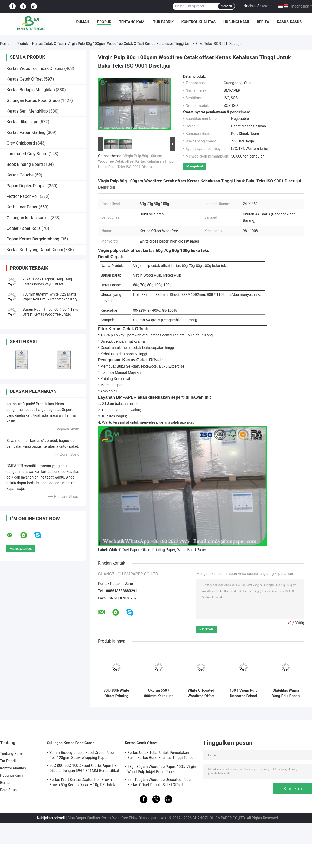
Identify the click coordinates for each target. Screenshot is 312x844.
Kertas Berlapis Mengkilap (30, 89)
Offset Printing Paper (158, 550)
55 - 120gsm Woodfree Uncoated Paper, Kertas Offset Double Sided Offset (159, 782)
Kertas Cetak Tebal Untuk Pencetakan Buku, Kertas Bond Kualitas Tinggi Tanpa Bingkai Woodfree (160, 755)
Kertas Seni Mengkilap (27, 111)
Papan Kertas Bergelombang (32, 239)
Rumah (82, 22)
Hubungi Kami (236, 22)
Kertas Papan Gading (26, 132)
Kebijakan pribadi (51, 818)
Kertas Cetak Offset (48, 44)
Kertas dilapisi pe (22, 121)
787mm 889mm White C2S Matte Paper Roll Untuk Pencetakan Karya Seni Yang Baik (51, 299)
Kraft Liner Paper (21, 207)
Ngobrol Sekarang (258, 6)
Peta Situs (8, 790)
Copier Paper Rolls (23, 228)
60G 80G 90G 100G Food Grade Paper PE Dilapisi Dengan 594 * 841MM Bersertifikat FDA (84, 768)
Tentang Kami (132, 22)
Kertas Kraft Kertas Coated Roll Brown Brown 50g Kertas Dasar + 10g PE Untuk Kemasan (82, 782)
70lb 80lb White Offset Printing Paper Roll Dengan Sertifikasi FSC (116, 693)
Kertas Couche (20, 175)
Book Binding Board (24, 164)
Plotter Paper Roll (22, 196)
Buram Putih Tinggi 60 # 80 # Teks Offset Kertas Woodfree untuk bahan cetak (50, 314)
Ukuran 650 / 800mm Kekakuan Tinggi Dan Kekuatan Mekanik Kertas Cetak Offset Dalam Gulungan (159, 693)
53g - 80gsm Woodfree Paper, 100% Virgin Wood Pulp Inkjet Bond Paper (161, 769)
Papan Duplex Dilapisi (26, 185)
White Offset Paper (124, 550)
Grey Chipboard (20, 143)
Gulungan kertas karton (28, 217)
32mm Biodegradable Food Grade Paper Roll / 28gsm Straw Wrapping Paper (82, 755)
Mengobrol (194, 166)
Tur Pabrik (163, 22)
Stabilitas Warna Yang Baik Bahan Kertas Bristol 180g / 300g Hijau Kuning (285, 693)
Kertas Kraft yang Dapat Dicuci (34, 249)
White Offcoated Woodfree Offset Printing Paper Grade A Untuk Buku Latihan (201, 693)
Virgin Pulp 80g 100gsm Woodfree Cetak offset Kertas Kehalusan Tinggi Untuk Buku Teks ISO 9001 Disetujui (136, 161)
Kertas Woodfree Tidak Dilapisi (34, 68)
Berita (263, 22)
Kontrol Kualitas (198, 22)
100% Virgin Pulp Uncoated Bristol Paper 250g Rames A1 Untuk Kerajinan (243, 693)
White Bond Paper (191, 550)
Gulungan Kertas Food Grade (33, 100)
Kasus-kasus (289, 22)
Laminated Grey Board (27, 153)
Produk (104, 22)
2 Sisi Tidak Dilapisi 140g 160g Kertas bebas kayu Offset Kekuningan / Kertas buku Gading (50, 284)
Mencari (226, 6)
